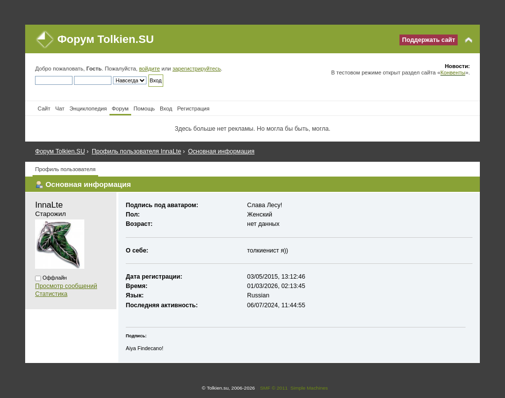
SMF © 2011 (274, 388)
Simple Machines (309, 388)
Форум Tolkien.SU (105, 39)
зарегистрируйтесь (197, 69)
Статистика (51, 293)
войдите (149, 69)
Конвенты (452, 72)
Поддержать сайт (428, 39)
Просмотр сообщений (66, 286)
